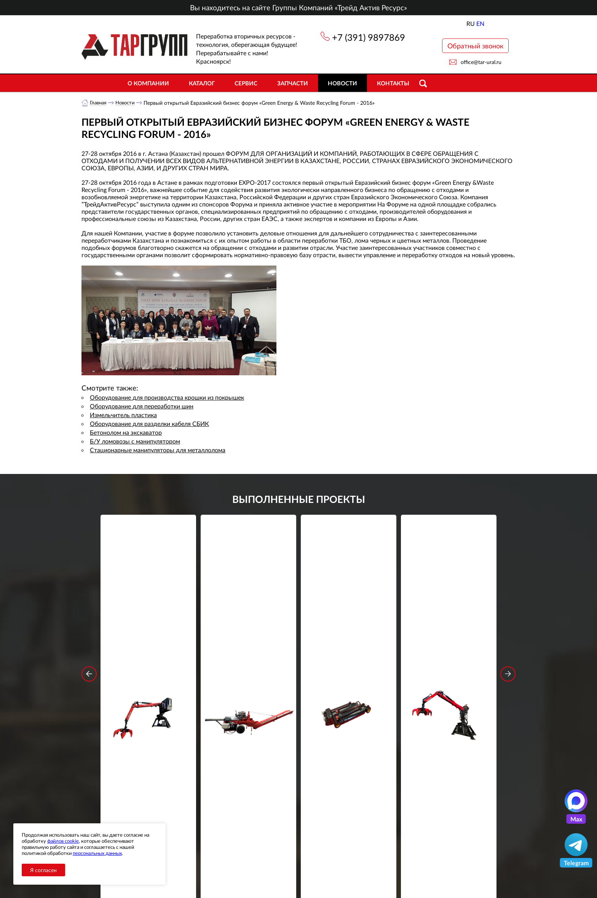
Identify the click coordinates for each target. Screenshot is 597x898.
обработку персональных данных (228, 771)
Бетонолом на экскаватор (126, 432)
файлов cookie (63, 841)
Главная (99, 102)
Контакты (393, 83)
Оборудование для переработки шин (141, 406)
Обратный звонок (475, 46)
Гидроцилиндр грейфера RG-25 (348, 627)
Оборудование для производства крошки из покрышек (167, 397)
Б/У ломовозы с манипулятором (135, 441)
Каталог (202, 83)
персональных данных (97, 853)
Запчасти (292, 83)
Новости (342, 83)
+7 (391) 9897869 (368, 37)
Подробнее (148, 660)
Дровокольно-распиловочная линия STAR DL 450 (248, 632)
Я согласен (43, 870)
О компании (148, 83)
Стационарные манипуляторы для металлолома (157, 450)
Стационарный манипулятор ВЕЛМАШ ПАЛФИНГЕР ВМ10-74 (449, 632)
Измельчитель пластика (123, 415)
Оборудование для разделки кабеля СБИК (149, 423)
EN (480, 23)
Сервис (246, 83)
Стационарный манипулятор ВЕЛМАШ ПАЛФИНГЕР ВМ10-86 (148, 632)
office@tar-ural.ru (481, 62)
